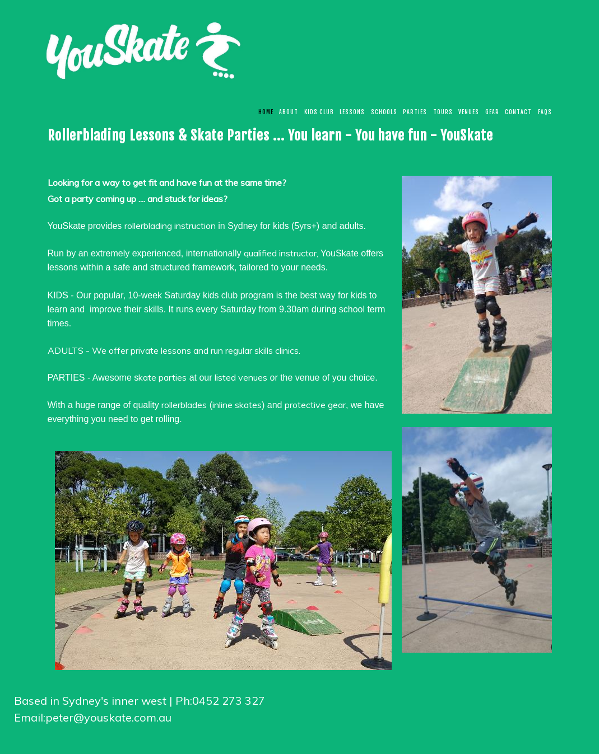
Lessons (352, 112)
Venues (468, 112)
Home (265, 112)
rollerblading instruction (170, 225)
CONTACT (518, 112)
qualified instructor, (282, 253)
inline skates (237, 404)
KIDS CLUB (319, 112)
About (288, 112)
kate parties (162, 377)
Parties (415, 112)
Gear (492, 112)
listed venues (241, 377)
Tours (443, 112)
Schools (384, 112)
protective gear (315, 404)
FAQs (545, 112)
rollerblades (184, 404)
